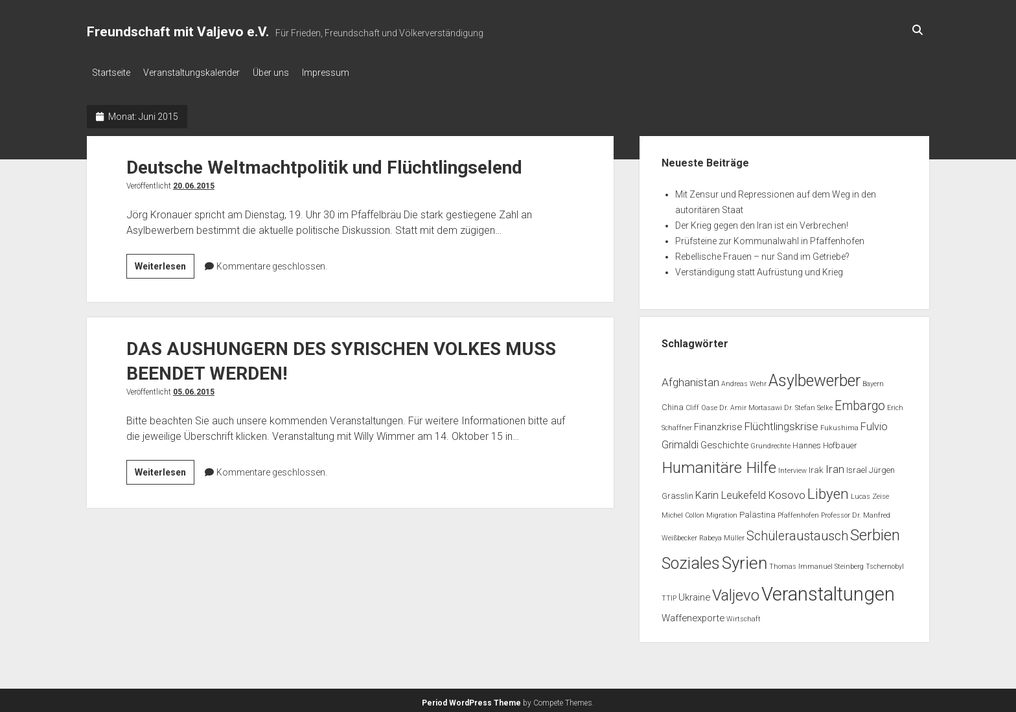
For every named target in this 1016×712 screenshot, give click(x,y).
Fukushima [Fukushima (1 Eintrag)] (839, 424)
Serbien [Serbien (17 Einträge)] (875, 531)
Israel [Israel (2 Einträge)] (856, 466)
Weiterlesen (164, 264)
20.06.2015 (193, 182)
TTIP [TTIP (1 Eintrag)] (669, 594)
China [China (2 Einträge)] (673, 403)
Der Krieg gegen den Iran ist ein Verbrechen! (761, 221)
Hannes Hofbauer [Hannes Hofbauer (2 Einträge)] (824, 441)
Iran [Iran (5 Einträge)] (835, 465)
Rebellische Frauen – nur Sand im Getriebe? (762, 252)
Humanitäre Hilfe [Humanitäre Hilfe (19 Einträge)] (719, 463)
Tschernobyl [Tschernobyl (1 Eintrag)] (885, 562)
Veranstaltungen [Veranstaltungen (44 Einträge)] (828, 590)
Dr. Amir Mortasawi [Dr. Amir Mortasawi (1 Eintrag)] (750, 404)
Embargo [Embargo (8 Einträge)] (860, 402)
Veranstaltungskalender (198, 72)
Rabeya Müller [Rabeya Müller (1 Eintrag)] (722, 534)
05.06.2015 (193, 388)
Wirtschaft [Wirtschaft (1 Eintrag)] (743, 615)
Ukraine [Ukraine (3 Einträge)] (694, 593)
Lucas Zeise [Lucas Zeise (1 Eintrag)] (870, 492)
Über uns (284, 72)
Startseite (111, 72)
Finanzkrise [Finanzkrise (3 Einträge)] (718, 423)
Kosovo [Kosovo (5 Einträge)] (786, 491)
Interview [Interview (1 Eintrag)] (792, 467)
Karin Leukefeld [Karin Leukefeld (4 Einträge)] (730, 491)
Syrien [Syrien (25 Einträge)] (744, 559)
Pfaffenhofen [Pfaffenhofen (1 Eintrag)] (798, 511)
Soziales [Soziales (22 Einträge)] (691, 559)
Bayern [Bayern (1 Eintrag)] (873, 380)
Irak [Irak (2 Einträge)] (816, 466)
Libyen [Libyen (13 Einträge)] (828, 489)
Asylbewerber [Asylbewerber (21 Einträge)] (814, 376)
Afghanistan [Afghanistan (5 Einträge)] (690, 378)
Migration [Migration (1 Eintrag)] (721, 511)
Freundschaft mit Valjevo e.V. (178, 32)
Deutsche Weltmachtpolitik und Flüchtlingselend (324, 163)
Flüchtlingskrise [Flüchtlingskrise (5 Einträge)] (781, 422)
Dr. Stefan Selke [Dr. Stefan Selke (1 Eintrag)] (808, 404)
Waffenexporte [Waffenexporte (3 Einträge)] (693, 614)
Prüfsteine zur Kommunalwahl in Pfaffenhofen (769, 237)
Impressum (345, 72)
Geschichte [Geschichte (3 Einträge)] (724, 441)
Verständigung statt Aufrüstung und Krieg (759, 268)
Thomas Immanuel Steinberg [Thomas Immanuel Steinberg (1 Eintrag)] (816, 562)
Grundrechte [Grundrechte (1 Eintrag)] (770, 442)
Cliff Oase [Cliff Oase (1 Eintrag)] (701, 404)
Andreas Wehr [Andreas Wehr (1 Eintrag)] (744, 380)
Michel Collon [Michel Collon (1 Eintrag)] (683, 511)
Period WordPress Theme (471, 699)
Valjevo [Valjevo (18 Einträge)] (735, 591)
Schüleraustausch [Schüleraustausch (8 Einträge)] (797, 532)
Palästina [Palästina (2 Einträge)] (757, 511)
